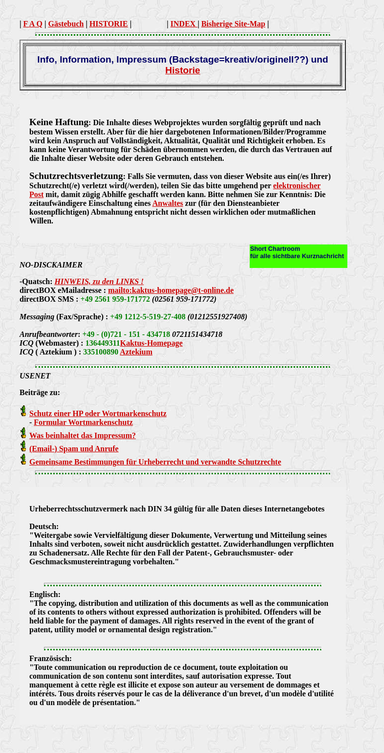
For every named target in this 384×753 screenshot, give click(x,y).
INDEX (184, 24)
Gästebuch (66, 24)
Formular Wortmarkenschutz (83, 422)
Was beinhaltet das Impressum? (82, 435)
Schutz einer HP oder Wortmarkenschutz (98, 413)
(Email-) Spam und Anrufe (74, 448)
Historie (182, 70)
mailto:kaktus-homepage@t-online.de (171, 290)
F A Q (33, 24)
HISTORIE (108, 24)
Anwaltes (167, 203)
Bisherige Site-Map (233, 24)
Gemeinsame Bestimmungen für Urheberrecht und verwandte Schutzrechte (155, 462)
